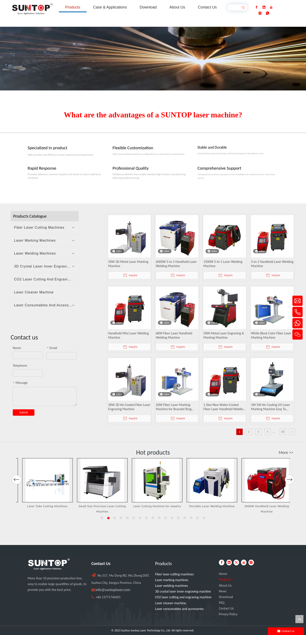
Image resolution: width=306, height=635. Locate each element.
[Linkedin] (264, 7)
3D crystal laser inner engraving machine (183, 591)
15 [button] (191, 518)
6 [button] (134, 518)
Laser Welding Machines (35, 253)
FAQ (221, 603)
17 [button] (204, 518)
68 (282, 432)
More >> (286, 452)
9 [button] (153, 518)
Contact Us (226, 608)
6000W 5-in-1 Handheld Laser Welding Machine (176, 264)
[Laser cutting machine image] (153, 58)
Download (226, 597)
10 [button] (159, 518)
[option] (43, 486)
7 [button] (140, 518)
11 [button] (166, 518)
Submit (23, 412)
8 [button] (146, 518)
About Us (225, 585)
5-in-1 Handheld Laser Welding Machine (272, 264)
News (223, 591)
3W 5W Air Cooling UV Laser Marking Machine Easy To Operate (270, 407)
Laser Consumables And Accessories (45, 305)
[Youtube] (271, 7)
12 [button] (172, 518)
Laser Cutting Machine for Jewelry (208, 506)
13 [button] (178, 518)
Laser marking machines (171, 580)
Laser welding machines (171, 586)
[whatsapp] (267, 13)
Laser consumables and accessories (179, 609)
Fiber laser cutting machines (174, 574)
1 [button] (102, 518)
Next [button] (289, 491)
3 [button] (115, 518)
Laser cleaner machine (170, 603)
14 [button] (185, 518)
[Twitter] (236, 562)
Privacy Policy (228, 614)
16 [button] (198, 518)
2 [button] (108, 518)
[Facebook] (256, 7)
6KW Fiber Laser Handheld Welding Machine (174, 335)
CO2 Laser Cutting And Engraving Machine (46, 279)
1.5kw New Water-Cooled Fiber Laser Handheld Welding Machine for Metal (224, 407)
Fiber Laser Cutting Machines (39, 227)
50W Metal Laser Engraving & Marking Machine (223, 335)
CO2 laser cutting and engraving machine (183, 597)
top (299, 619)
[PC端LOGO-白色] (49, 564)
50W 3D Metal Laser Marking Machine (128, 264)
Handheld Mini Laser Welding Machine (128, 335)
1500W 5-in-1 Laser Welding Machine (222, 264)
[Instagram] (260, 13)
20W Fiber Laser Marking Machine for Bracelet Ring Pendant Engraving (173, 407)
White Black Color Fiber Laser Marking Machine (271, 335)
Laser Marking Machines (35, 240)
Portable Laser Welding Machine (262, 506)
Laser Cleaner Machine (34, 292)
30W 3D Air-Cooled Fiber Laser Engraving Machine (129, 407)
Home (223, 574)
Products (225, 579)
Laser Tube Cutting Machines (98, 506)
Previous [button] (16, 491)
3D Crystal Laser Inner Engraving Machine (46, 266)
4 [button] (121, 518)
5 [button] (127, 518)
